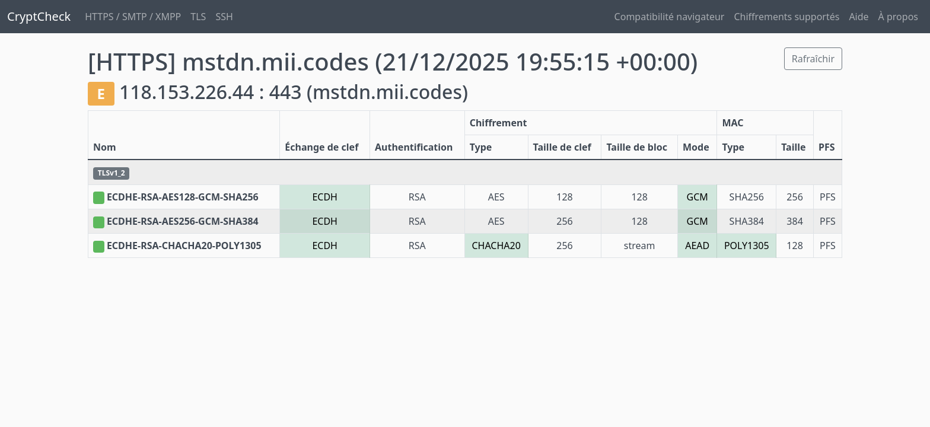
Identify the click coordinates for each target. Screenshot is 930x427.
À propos (898, 16)
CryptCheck (39, 16)
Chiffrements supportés (786, 16)
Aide (858, 16)
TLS (198, 16)
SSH (223, 16)
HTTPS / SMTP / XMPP (133, 16)
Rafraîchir (813, 58)
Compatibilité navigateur (669, 16)
